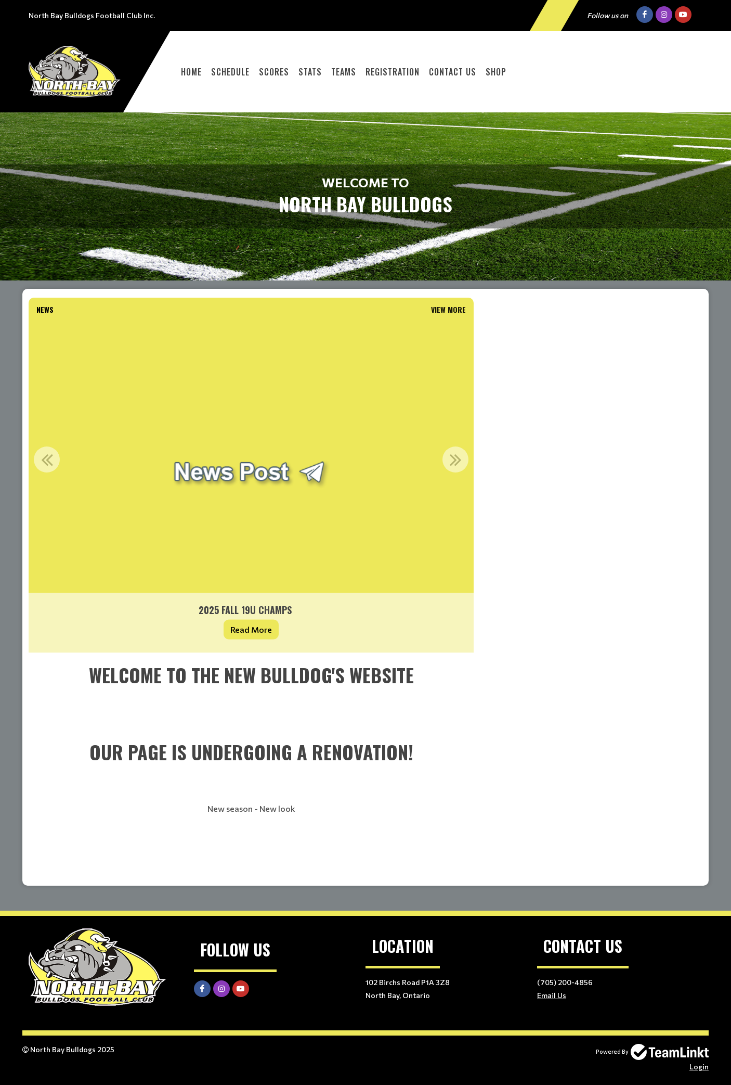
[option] (251, 485)
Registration (393, 72)
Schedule (230, 72)
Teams (343, 72)
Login (699, 1066)
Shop (496, 72)
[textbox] (251, 769)
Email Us (551, 995)
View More (448, 309)
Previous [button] (47, 459)
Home (191, 72)
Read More (251, 629)
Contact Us (452, 72)
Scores (274, 72)
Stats (310, 72)
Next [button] (455, 459)
